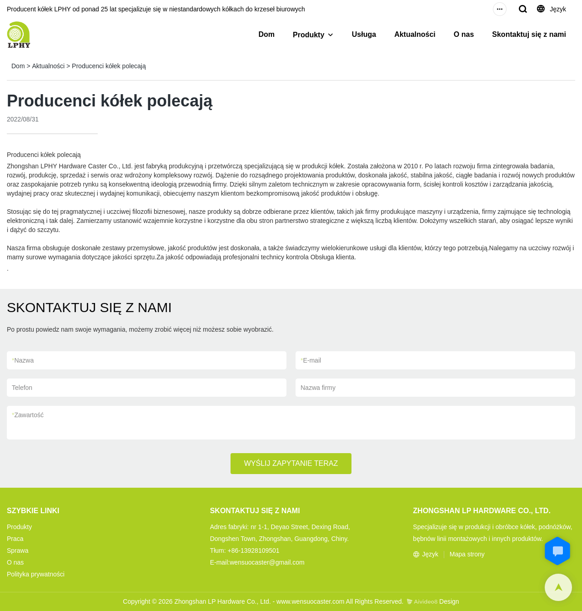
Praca (15, 538)
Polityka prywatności (36, 574)
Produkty (308, 35)
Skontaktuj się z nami (529, 34)
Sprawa (17, 550)
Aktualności (415, 34)
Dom (266, 34)
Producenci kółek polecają (109, 66)
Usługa (364, 34)
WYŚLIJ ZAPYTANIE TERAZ (291, 463)
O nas (464, 34)
